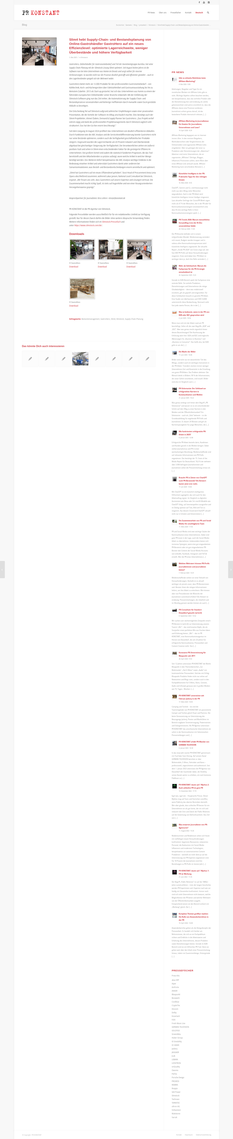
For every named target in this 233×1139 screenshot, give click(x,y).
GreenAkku (176, 1034)
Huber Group (177, 1037)
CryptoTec (176, 1005)
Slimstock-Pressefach (111, 221)
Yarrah (174, 1117)
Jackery (175, 1048)
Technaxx (175, 1099)
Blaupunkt (176, 994)
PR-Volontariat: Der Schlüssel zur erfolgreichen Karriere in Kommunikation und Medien (192, 391)
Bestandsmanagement (91, 319)
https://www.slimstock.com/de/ (88, 225)
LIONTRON (176, 1063)
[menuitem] (151, 12)
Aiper (174, 983)
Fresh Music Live (178, 1023)
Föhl (173, 1019)
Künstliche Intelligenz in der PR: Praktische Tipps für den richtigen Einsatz (193, 176)
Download (73, 266)
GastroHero (105, 319)
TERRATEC (176, 1102)
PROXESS (175, 1081)
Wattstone (176, 1113)
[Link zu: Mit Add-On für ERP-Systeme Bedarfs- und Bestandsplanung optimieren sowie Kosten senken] (114, 359)
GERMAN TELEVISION (180, 1026)
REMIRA (175, 1084)
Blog (24, 24)
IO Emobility (177, 1041)
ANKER (174, 990)
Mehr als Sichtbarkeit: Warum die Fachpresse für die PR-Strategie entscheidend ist (192, 268)
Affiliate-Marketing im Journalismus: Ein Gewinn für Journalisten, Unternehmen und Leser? (194, 124)
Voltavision (176, 1110)
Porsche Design (178, 1077)
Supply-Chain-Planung (134, 319)
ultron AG (176, 1106)
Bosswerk (176, 998)
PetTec (174, 1073)
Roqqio (175, 1088)
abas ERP (175, 980)
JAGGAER (175, 1052)
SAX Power (176, 1092)
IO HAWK (175, 1045)
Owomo (175, 1070)
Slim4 (113, 319)
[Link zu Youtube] (204, 2)
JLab (173, 1055)
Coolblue (175, 1001)
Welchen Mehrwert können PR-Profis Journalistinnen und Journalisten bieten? (194, 566)
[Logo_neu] (41, 12)
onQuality (176, 1066)
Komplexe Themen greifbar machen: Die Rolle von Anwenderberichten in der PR (193, 916)
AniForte (175, 987)
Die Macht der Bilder (187, 351)
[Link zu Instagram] (208, 2)
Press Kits (176, 975)
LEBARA (175, 1059)
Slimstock (84, 57)
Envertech (176, 1016)
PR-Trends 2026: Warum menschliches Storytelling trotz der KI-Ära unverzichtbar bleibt (194, 222)
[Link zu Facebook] (199, 2)
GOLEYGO (176, 1030)
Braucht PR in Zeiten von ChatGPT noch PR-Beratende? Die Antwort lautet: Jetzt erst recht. (193, 480)
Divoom (175, 1008)
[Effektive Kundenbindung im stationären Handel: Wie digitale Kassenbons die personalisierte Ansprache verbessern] (230, 569)
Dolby (174, 1012)
